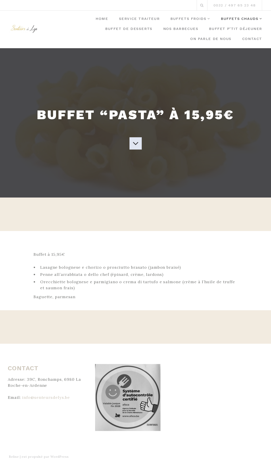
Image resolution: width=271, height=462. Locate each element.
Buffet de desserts (128, 29)
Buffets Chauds (239, 19)
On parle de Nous (210, 39)
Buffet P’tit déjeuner (235, 29)
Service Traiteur (139, 19)
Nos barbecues (180, 29)
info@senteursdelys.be (46, 397)
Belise (14, 457)
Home (102, 19)
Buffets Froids (188, 19)
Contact (252, 39)
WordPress (59, 457)
